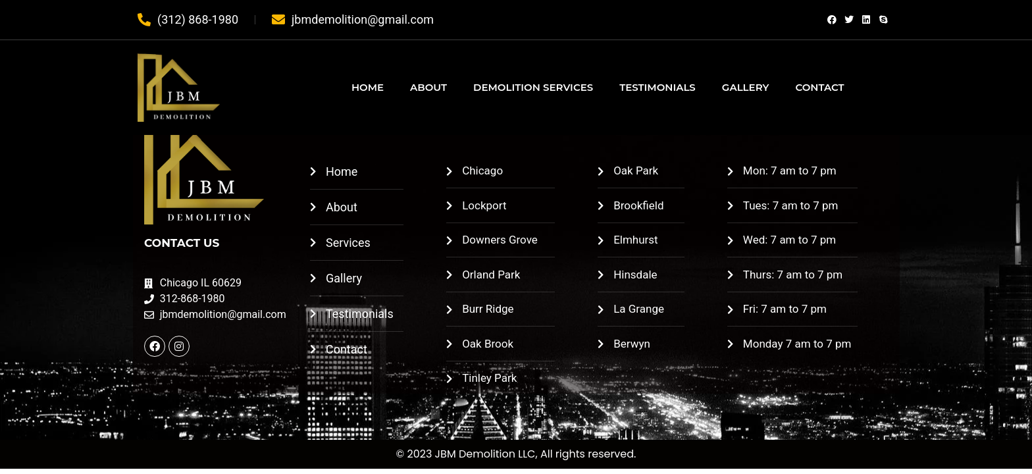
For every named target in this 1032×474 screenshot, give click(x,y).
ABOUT (428, 87)
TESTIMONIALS (657, 87)
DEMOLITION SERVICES (533, 87)
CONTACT (819, 87)
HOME (367, 87)
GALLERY (745, 87)
